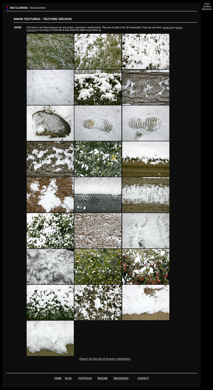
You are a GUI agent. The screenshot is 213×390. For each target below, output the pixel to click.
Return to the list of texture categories (104, 359)
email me (167, 27)
